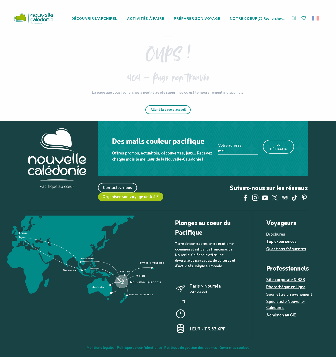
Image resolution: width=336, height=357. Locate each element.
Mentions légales (101, 347)
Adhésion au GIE (281, 314)
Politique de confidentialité (139, 347)
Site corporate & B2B (285, 279)
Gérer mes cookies (234, 347)
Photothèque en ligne (285, 286)
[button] (275, 18)
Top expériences (281, 241)
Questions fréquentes (286, 248)
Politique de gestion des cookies (190, 347)
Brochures (275, 234)
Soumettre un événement (289, 294)
